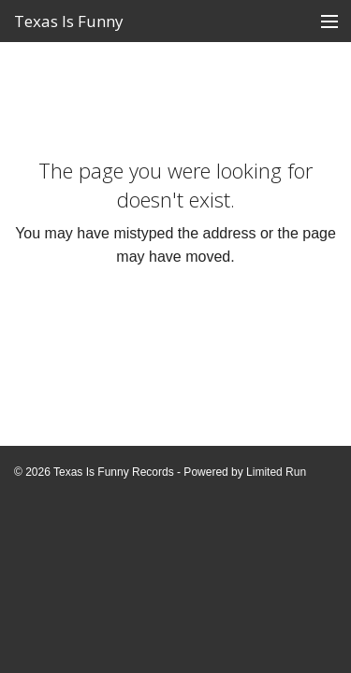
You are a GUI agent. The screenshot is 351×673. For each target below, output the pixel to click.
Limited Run (276, 472)
